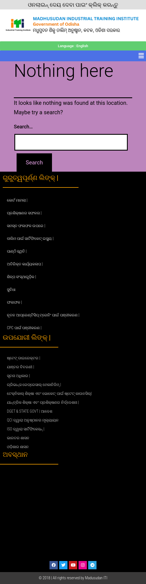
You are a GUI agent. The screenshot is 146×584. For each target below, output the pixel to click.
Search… (23, 127)
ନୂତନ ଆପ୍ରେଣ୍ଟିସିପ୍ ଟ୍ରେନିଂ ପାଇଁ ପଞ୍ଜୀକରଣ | (43, 315)
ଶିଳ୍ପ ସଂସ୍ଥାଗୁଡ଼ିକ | (21, 277)
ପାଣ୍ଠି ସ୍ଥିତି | (17, 251)
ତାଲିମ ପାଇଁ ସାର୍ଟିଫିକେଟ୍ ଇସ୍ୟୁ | (30, 238)
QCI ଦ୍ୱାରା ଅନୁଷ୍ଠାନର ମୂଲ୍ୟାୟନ (33, 420)
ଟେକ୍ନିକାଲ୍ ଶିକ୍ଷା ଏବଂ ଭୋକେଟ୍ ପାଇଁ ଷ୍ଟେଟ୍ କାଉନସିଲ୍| (49, 393)
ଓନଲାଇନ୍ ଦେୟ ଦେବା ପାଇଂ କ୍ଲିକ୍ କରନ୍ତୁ (73, 4)
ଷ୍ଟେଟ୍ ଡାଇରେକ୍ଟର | (23, 358)
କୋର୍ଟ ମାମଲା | (17, 200)
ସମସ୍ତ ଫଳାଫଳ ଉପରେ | (26, 226)
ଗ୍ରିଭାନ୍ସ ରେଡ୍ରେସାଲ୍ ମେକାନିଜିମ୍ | (34, 384)
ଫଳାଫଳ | (14, 302)
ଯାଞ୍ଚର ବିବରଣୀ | (20, 367)
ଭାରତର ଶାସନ (18, 438)
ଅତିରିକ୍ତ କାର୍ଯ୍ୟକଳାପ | (25, 264)
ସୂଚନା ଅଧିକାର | (18, 376)
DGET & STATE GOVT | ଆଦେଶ (29, 411)
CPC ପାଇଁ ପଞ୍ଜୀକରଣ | (24, 328)
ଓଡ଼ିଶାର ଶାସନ (18, 447)
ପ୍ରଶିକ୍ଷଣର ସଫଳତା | (24, 213)
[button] (141, 55)
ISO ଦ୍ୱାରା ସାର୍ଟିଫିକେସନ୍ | (25, 429)
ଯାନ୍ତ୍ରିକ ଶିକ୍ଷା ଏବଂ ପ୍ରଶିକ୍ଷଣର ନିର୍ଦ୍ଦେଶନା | (43, 402)
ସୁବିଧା (11, 289)
